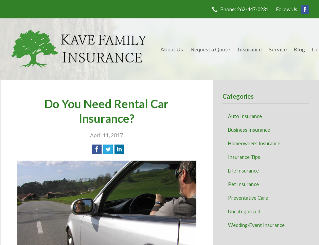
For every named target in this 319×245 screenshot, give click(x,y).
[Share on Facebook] (97, 149)
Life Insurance (243, 171)
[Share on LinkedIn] (119, 149)
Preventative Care (248, 198)
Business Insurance (249, 130)
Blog (299, 49)
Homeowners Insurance (254, 143)
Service (278, 49)
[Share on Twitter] (108, 149)
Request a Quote (210, 49)
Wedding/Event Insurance (256, 225)
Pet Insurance (243, 184)
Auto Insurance (245, 116)
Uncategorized (244, 211)
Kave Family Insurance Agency (79, 49)
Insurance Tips (244, 157)
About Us (171, 49)
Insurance (250, 49)
